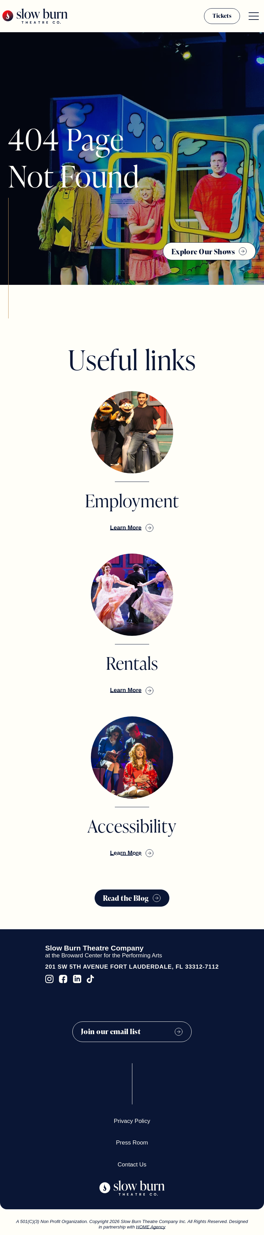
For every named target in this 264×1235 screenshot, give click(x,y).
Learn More (126, 527)
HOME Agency (151, 1227)
